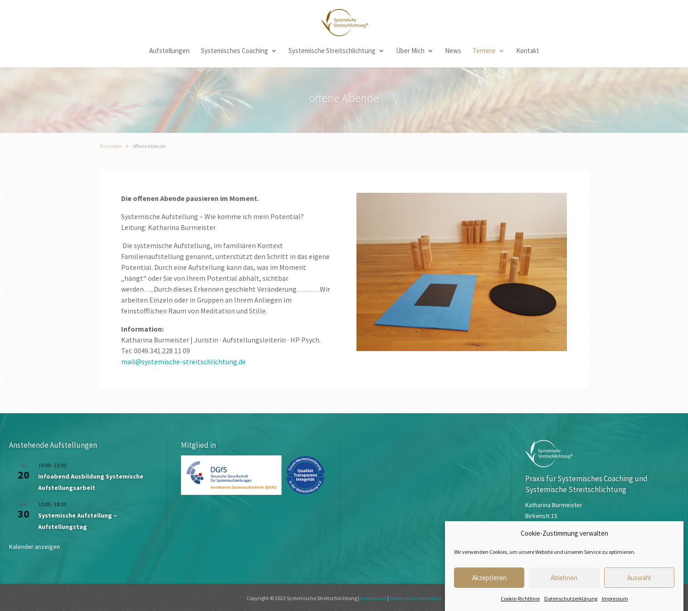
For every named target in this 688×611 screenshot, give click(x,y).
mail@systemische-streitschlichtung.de (183, 361)
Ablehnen (564, 583)
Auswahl (639, 583)
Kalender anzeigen (34, 547)
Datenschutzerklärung (570, 604)
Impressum (615, 604)
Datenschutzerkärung (415, 598)
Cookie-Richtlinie (520, 604)
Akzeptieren (489, 583)
